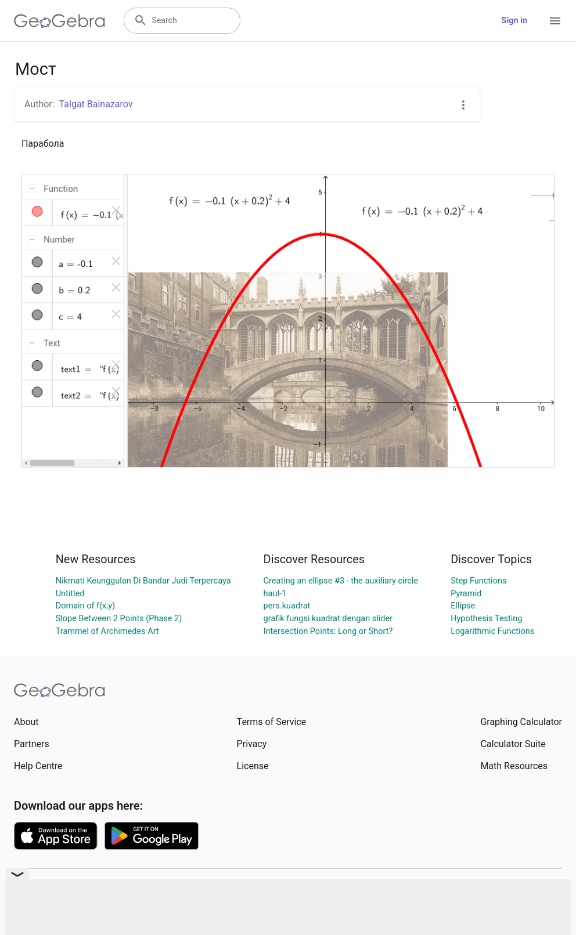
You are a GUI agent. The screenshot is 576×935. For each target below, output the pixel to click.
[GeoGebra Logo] (59, 21)
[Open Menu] (555, 21)
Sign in (514, 21)
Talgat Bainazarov (96, 104)
